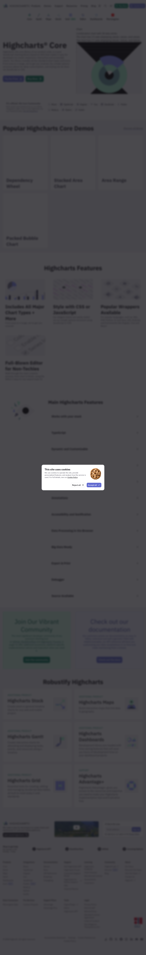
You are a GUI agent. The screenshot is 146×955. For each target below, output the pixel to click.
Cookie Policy (72, 477)
